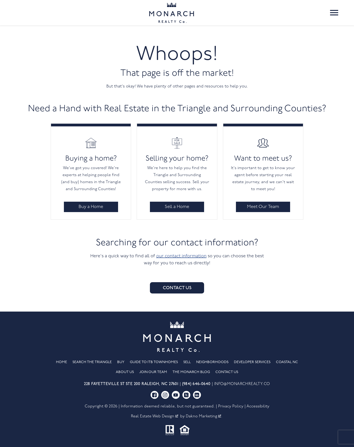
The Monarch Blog (191, 372)
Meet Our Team (263, 207)
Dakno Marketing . (204, 416)
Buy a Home (91, 207)
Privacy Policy (230, 406)
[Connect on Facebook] (154, 395)
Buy (120, 362)
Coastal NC (287, 362)
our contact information (181, 256)
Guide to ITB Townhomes (154, 362)
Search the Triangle (92, 362)
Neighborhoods (212, 362)
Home (61, 362)
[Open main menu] (334, 12)
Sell (187, 362)
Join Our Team (153, 372)
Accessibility (258, 406)
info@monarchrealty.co (242, 384)
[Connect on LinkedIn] (197, 395)
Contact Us (177, 288)
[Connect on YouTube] (176, 395)
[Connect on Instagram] (165, 395)
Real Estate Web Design (154, 416)
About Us (125, 372)
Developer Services (252, 362)
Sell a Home (177, 207)
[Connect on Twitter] (186, 395)
